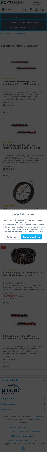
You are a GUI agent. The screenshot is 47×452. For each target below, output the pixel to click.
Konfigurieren (13, 237)
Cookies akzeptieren (31, 237)
